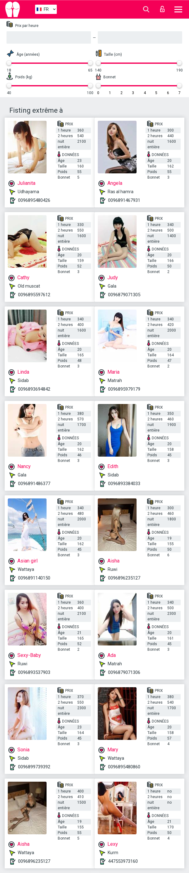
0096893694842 (34, 389)
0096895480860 (124, 767)
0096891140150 (34, 578)
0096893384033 (124, 483)
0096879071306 (124, 672)
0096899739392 (34, 767)
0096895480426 (34, 200)
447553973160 (123, 861)
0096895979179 (124, 389)
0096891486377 (34, 483)
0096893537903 (34, 672)
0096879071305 (124, 295)
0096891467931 (124, 200)
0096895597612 (34, 295)
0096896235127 (124, 578)
